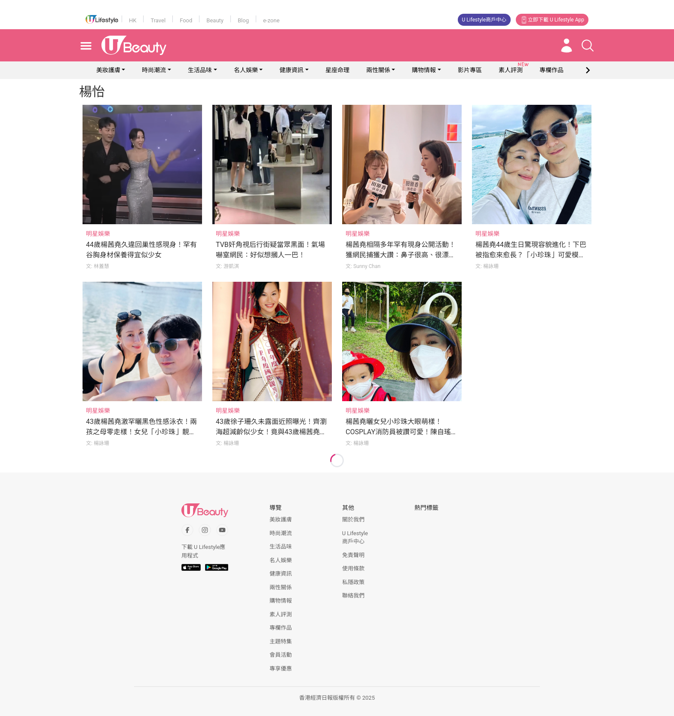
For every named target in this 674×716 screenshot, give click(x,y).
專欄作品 (281, 628)
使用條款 (353, 568)
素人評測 (281, 614)
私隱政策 (353, 582)
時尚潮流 (154, 70)
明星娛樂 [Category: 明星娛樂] (98, 233)
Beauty (215, 20)
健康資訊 (291, 70)
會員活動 (281, 655)
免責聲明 (353, 555)
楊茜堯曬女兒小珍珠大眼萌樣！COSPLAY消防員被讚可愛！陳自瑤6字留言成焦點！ (400, 431)
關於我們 (353, 519)
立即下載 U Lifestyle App (552, 20)
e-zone (271, 20)
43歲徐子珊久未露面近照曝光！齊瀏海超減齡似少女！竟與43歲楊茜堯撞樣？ (271, 431)
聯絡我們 (353, 595)
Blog (243, 20)
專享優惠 (281, 668)
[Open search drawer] (587, 45)
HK (132, 20)
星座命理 (337, 70)
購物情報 (424, 70)
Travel (157, 20)
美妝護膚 (108, 70)
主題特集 (281, 641)
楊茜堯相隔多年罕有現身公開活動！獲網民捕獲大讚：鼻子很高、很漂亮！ (401, 255)
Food (186, 20)
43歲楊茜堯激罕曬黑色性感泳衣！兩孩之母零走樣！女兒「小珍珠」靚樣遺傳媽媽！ (141, 431)
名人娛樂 (246, 70)
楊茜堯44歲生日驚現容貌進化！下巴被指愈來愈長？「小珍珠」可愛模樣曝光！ (530, 255)
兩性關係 (378, 70)
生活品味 (200, 70)
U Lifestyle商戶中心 (484, 20)
